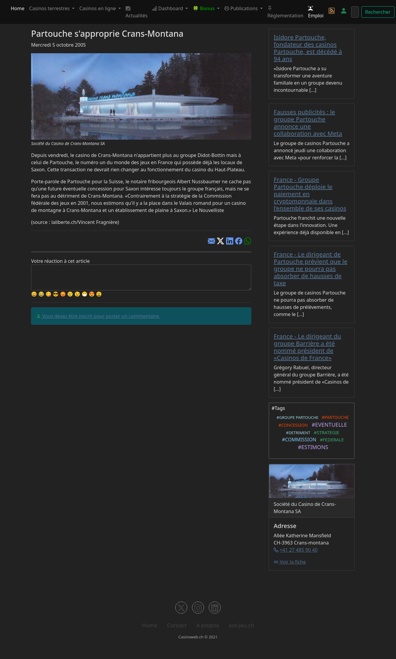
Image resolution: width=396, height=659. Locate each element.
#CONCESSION (292, 425)
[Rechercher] (355, 12)
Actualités (136, 12)
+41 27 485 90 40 (298, 550)
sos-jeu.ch (241, 625)
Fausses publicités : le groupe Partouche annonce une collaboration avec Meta (308, 123)
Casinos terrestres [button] (50, 8)
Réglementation (285, 12)
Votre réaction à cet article (60, 261)
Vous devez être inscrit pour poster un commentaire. (100, 316)
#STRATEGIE (325, 432)
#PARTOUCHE (333, 417)
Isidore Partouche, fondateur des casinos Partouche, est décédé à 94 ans (308, 48)
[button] (206, 8)
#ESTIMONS (311, 447)
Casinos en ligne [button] (98, 8)
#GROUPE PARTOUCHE (296, 417)
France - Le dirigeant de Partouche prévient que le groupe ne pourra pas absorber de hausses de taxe (310, 268)
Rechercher (378, 12)
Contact (177, 625)
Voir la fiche (290, 562)
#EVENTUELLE (328, 424)
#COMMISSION (297, 439)
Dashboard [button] (168, 8)
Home (18, 8)
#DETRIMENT (297, 432)
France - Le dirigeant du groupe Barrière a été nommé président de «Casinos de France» (307, 347)
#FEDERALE (331, 440)
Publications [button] (241, 8)
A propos (207, 625)
